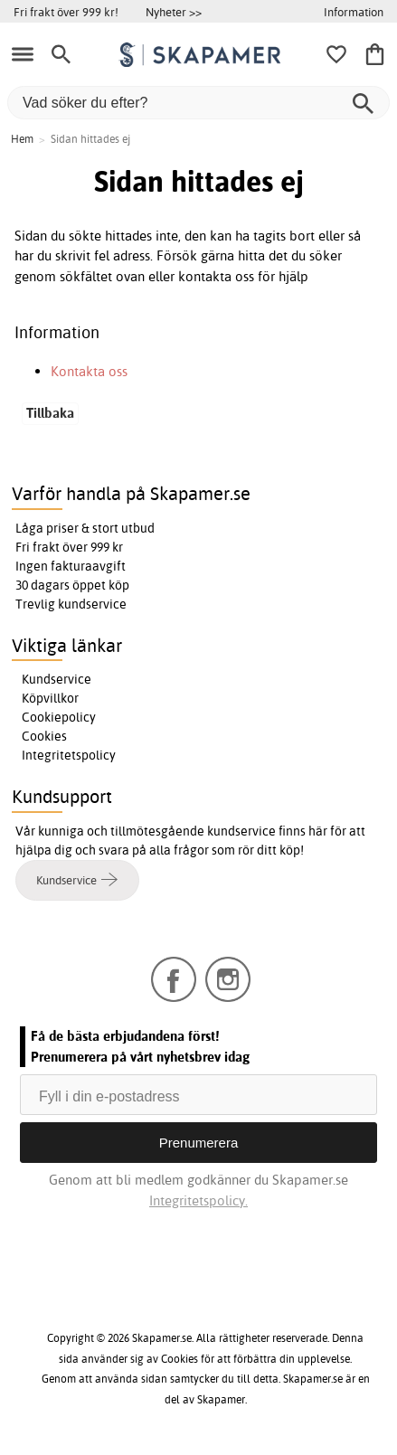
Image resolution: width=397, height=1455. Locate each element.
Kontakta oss (89, 371)
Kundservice (56, 679)
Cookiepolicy (59, 717)
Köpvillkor (50, 698)
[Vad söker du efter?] (198, 102)
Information (353, 12)
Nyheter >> (174, 12)
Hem (22, 139)
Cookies (44, 736)
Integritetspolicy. (198, 1200)
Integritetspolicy (69, 755)
